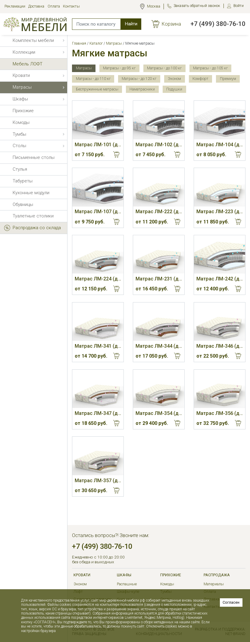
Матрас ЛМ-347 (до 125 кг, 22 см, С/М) (98, 413)
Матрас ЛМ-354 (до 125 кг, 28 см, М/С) (159, 413)
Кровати (81, 575)
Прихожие (170, 575)
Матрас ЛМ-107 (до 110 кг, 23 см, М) (98, 211)
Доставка (36, 6)
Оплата (54, 6)
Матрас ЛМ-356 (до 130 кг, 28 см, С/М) (219, 413)
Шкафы (124, 575)
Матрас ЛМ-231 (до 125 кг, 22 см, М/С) (159, 279)
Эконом (80, 584)
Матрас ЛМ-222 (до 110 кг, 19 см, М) (159, 211)
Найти (131, 24)
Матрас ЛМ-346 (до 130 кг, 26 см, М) (219, 346)
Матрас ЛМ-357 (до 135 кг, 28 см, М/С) (98, 480)
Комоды (167, 584)
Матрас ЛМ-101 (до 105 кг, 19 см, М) (98, 144)
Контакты (71, 6)
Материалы (214, 584)
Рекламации (15, 6)
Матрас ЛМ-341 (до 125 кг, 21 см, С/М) (98, 346)
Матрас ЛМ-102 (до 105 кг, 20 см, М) (159, 144)
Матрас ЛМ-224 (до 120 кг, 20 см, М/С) (98, 279)
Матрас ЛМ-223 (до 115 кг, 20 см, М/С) (219, 211)
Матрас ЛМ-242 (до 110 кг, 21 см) (219, 279)
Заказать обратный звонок (196, 5)
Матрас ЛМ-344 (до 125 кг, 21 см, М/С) (159, 346)
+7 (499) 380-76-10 (217, 23)
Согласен (231, 602)
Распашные (127, 584)
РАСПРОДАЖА (217, 575)
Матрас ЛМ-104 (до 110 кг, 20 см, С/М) (219, 144)
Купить (116, 154)
